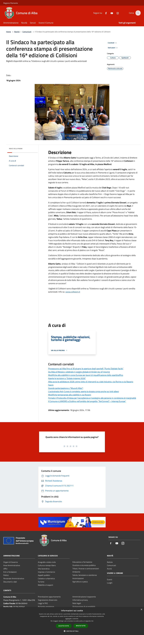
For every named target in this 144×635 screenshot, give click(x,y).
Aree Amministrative (11, 565)
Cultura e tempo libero (47, 565)
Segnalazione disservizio (47, 600)
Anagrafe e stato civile (47, 562)
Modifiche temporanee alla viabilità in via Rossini (69, 394)
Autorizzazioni (78, 578)
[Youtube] (110, 12)
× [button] (141, 609)
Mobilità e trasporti (45, 585)
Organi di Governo (10, 562)
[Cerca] (138, 13)
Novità (16, 31)
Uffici (5, 568)
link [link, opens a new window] (92, 621)
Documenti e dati (10, 581)
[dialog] (72, 621)
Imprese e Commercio (46, 572)
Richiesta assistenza (46, 606)
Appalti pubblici (44, 575)
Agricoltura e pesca (80, 581)
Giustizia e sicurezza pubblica (84, 565)
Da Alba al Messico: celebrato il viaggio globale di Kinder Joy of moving (79, 371)
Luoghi (109, 582)
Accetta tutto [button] (63, 626)
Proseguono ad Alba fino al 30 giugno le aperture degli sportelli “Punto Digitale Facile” (85, 368)
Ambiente (76, 571)
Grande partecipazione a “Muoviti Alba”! (65, 388)
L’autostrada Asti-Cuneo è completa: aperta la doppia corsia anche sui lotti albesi (83, 391)
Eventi (109, 579)
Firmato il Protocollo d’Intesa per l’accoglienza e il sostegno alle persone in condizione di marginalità (92, 398)
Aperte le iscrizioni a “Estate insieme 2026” (67, 378)
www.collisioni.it (72, 291)
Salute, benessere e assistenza (84, 575)
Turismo (41, 581)
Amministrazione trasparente (84, 596)
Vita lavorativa (43, 568)
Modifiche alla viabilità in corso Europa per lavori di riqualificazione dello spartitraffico (85, 375)
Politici (6, 575)
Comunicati (26, 31)
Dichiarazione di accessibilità (83, 606)
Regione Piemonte (10, 3)
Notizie (110, 562)
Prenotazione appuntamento (49, 596)
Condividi (112, 42)
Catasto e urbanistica (46, 578)
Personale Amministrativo (13, 578)
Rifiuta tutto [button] (81, 626)
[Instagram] (116, 12)
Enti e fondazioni (10, 572)
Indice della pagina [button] (15, 148)
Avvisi (109, 568)
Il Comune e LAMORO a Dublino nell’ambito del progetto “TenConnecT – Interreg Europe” (87, 401)
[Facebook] (104, 12)
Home (8, 31)
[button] (72, 631)
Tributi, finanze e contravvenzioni (85, 568)
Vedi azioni (113, 47)
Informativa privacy (80, 600)
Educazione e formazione (82, 562)
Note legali (76, 603)
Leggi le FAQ (43, 603)
